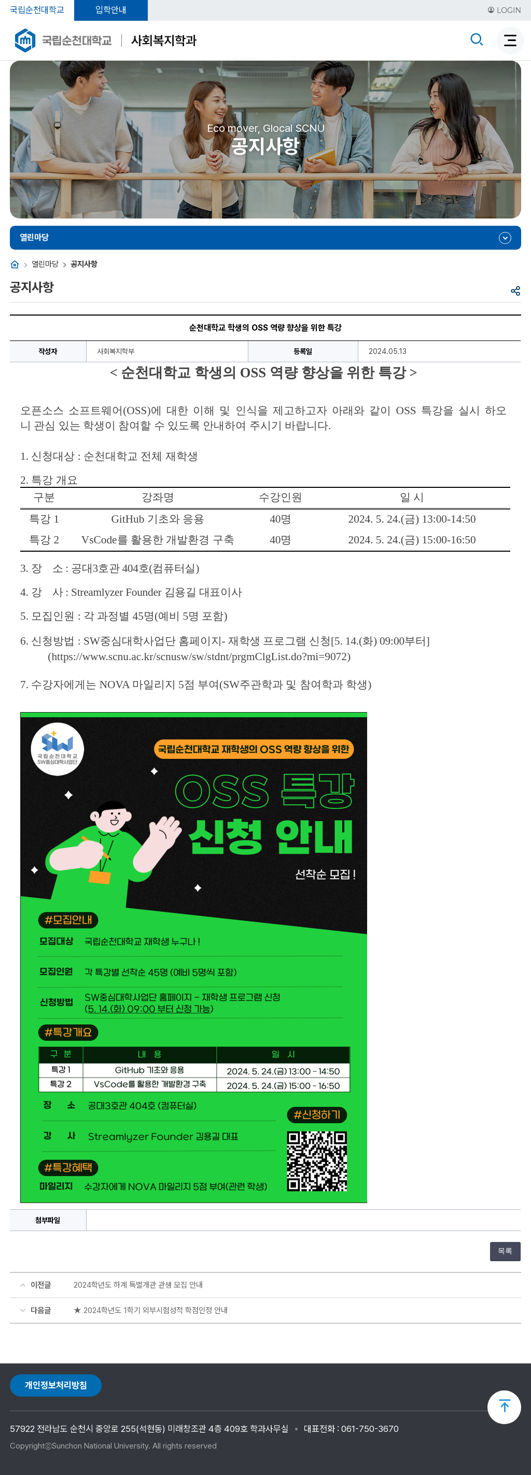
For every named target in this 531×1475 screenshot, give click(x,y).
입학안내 (111, 10)
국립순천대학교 (37, 10)
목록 (505, 1251)
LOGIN (504, 10)
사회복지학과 (164, 40)
